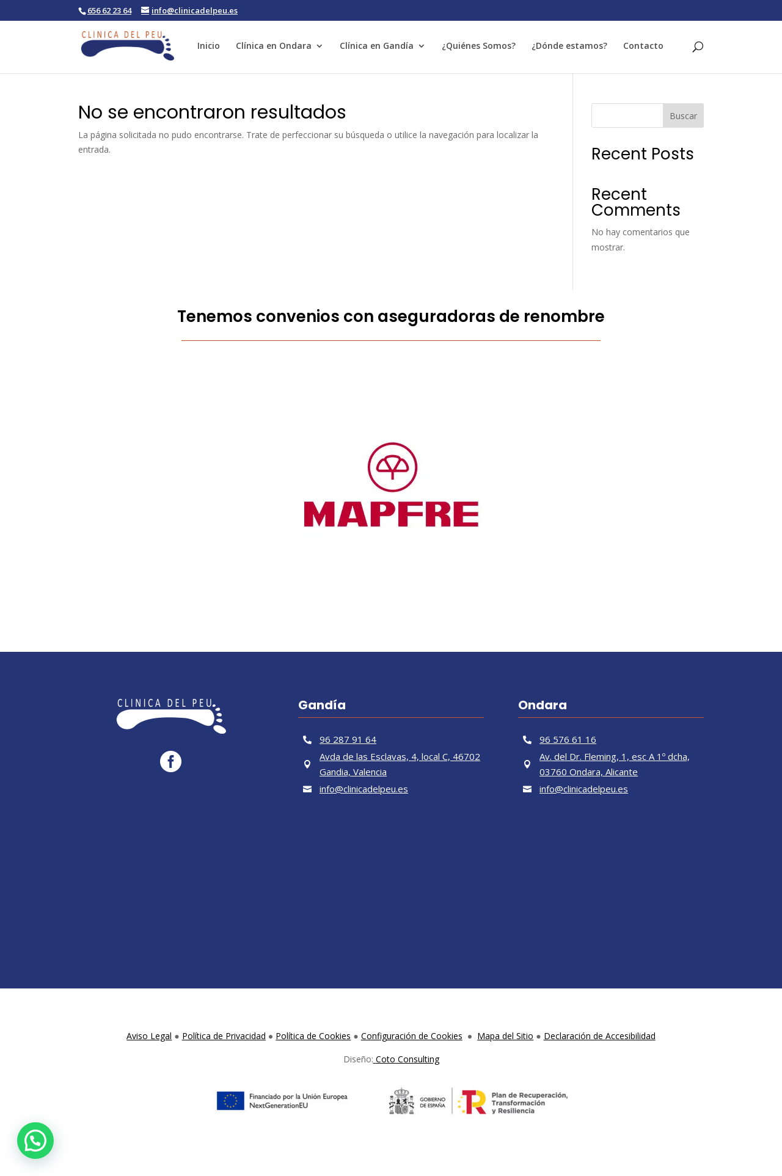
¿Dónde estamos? (569, 46)
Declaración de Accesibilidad (600, 1036)
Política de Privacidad (224, 1036)
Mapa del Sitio (505, 1036)
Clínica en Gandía (377, 46)
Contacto (643, 46)
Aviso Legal (149, 1036)
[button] (35, 1140)
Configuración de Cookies (411, 1036)
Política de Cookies (313, 1036)
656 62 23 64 (109, 10)
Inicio (208, 46)
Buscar (683, 116)
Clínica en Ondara (274, 46)
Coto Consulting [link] (406, 1059)
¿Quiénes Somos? (479, 46)
